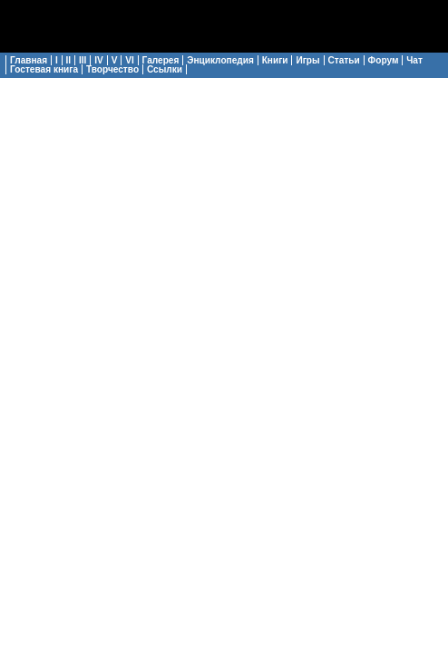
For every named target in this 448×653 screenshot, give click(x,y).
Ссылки (164, 69)
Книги (275, 60)
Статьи (344, 60)
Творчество (112, 69)
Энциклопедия (220, 60)
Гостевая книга (44, 69)
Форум (383, 60)
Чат (414, 60)
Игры (307, 60)
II (69, 60)
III (82, 60)
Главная (28, 60)
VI (129, 60)
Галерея (161, 60)
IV (98, 60)
